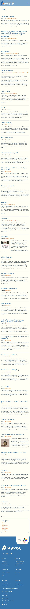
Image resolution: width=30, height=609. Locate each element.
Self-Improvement (13, 18)
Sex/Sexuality (26, 72)
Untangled (4, 236)
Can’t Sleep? (5, 386)
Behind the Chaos (6, 257)
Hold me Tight (5, 91)
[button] (28, 3)
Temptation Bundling (7, 419)
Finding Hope (5, 502)
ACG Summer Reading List (9, 153)
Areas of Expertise (5, 572)
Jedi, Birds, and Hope (7, 273)
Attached (4, 202)
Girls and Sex (5, 219)
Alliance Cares (5, 574)
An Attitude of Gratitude (9, 288)
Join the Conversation (8, 186)
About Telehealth (18, 583)
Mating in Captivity (7, 71)
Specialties (5, 569)
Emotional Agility (6, 123)
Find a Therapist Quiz (19, 561)
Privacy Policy (5, 598)
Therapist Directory (19, 563)
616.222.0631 (5, 595)
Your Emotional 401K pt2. (9, 355)
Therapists (17, 558)
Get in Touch (18, 569)
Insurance (4, 580)
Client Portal (4, 563)
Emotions (7, 18)
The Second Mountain (8, 16)
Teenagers (17, 220)
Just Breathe (5, 51)
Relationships (12, 72)
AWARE (3, 108)
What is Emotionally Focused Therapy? (13, 485)
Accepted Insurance (6, 583)
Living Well (4, 470)
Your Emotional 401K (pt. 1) (10, 370)
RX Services (4, 575)
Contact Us (17, 572)
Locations (17, 574)
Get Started (5, 554)
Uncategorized (16, 53)
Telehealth (17, 580)
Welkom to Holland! (7, 138)
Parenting (7, 220)
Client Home (4, 561)
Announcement (6, 303)
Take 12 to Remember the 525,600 (12, 434)
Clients (4, 558)
